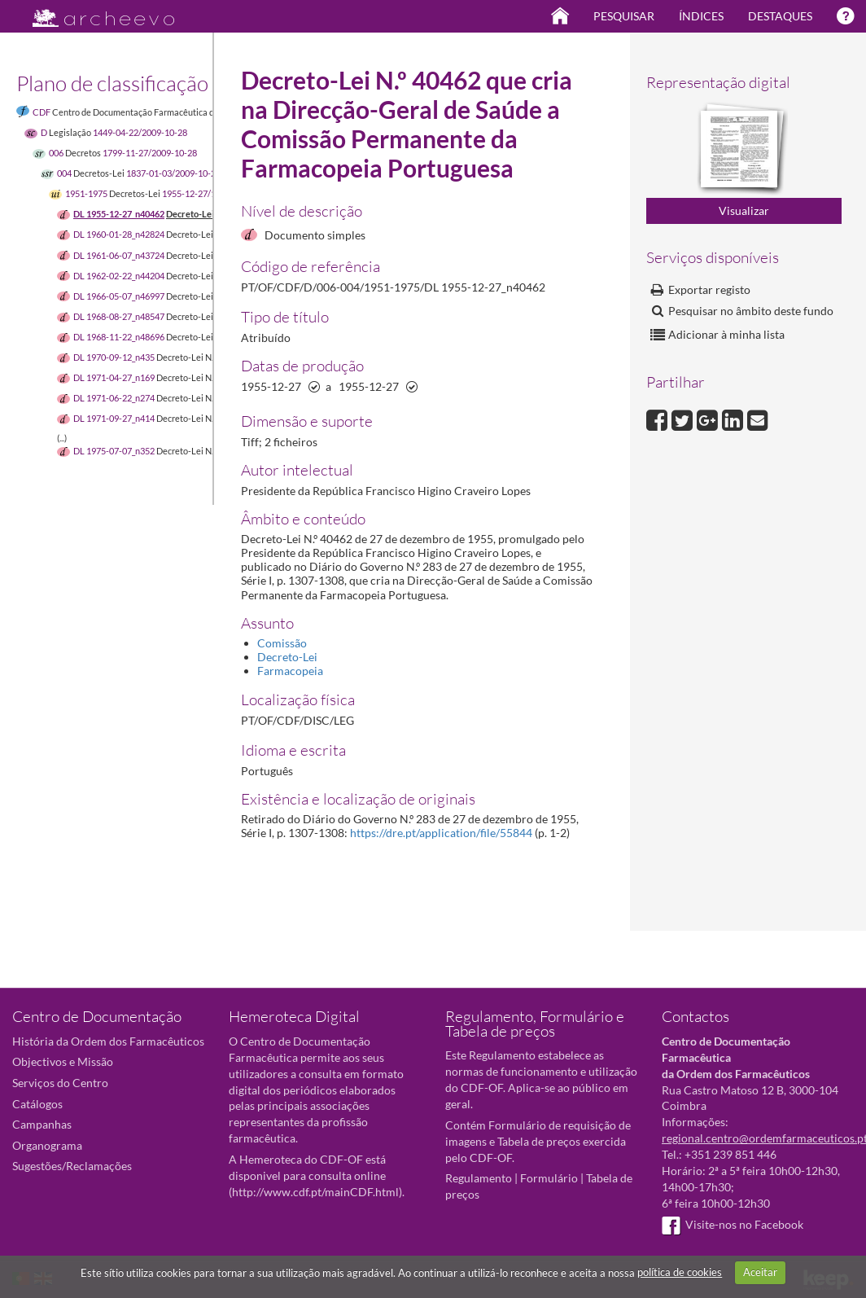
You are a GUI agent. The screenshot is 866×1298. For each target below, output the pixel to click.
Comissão (282, 643)
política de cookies (679, 1271)
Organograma (47, 1145)
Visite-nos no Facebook (732, 1224)
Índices (701, 16)
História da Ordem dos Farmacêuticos (108, 1041)
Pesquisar (623, 16)
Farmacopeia (290, 671)
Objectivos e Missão (62, 1061)
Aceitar (760, 1271)
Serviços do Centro (60, 1083)
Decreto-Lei (287, 657)
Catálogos (37, 1104)
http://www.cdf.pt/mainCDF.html (315, 1192)
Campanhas (42, 1124)
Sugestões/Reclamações (72, 1166)
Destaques (780, 16)
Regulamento (478, 1178)
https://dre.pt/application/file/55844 (441, 833)
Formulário (549, 1178)
